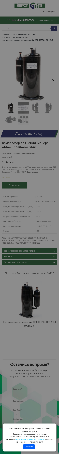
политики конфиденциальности (29, 439)
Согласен (29, 446)
